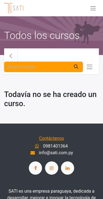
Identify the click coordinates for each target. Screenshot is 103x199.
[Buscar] (76, 67)
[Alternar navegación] (93, 8)
